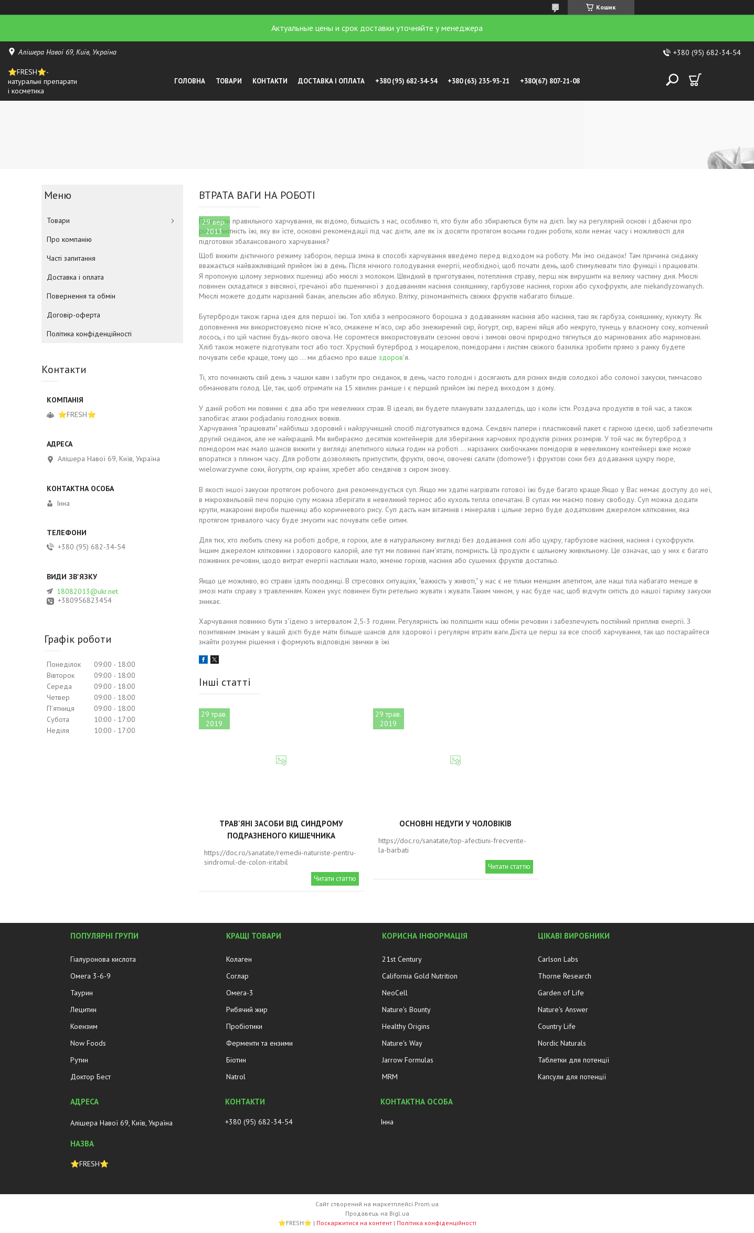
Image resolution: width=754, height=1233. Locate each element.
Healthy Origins (406, 1026)
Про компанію (69, 239)
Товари (229, 81)
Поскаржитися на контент (354, 1223)
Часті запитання (71, 258)
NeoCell (395, 992)
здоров (391, 357)
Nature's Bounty (406, 1009)
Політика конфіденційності (89, 333)
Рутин (79, 1060)
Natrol (236, 1076)
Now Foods (88, 1043)
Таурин (81, 992)
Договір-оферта (73, 315)
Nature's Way (402, 1043)
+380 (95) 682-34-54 (406, 81)
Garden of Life (561, 992)
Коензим (84, 1026)
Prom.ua (427, 1204)
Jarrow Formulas (407, 1060)
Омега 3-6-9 (90, 976)
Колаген (239, 959)
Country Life (557, 1026)
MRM (390, 1076)
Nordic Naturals (562, 1043)
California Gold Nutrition (420, 976)
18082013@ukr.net (87, 591)
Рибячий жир (247, 1009)
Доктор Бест (90, 1076)
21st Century (402, 959)
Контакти (270, 81)
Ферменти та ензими (259, 1043)
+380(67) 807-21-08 (550, 81)
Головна (189, 81)
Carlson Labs (558, 959)
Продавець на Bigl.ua (377, 1213)
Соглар (237, 976)
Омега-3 (239, 992)
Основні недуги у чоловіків (455, 823)
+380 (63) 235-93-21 (478, 81)
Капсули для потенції (572, 1076)
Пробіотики (244, 1026)
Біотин (236, 1060)
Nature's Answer (563, 1009)
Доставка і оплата (331, 81)
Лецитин (83, 1009)
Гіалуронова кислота (103, 959)
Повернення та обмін (81, 296)
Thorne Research (564, 976)
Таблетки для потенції (573, 1060)
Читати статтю (335, 878)
